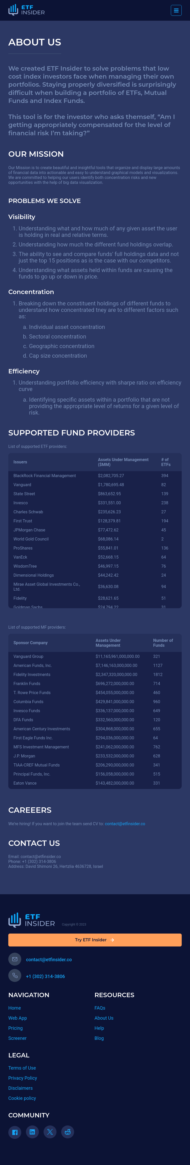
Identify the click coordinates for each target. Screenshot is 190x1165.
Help (99, 1028)
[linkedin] (32, 1131)
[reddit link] (69, 1133)
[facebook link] (16, 1134)
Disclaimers (20, 1088)
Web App (17, 1018)
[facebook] (14, 1132)
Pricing (15, 1028)
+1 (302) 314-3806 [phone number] (36, 976)
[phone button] (14, 975)
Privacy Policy (22, 1078)
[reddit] (67, 1131)
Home (14, 1008)
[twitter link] (52, 1133)
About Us (104, 1018)
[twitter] (50, 1131)
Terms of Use (22, 1068)
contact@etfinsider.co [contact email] (40, 959)
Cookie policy (22, 1098)
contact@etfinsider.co (125, 823)
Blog (99, 1038)
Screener (17, 1038)
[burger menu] (176, 10)
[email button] (14, 959)
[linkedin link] (34, 1133)
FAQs (100, 1008)
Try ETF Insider (95, 940)
